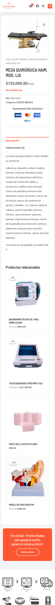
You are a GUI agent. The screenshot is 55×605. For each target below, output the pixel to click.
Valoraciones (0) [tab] (15, 147)
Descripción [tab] (12, 140)
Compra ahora (27, 552)
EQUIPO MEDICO (20, 59)
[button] (44, 25)
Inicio (8, 59)
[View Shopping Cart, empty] (29, 6)
